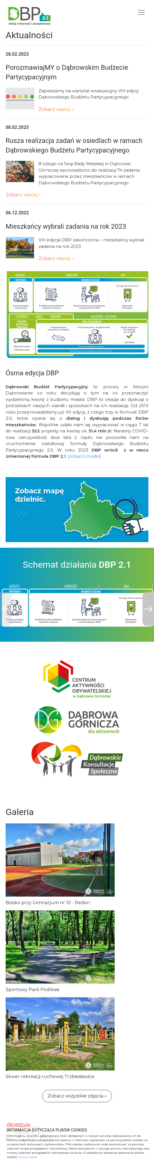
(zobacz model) (84, 456)
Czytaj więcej (27, 1157)
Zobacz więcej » (56, 109)
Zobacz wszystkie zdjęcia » (77, 1096)
